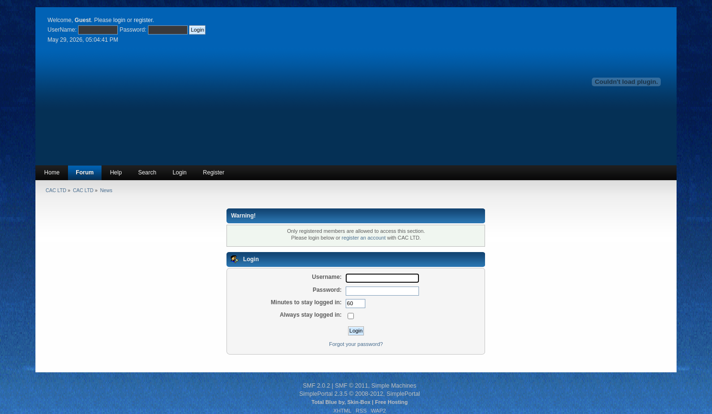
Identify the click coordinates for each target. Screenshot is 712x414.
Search (147, 172)
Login (179, 172)
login (119, 20)
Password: (133, 29)
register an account (364, 238)
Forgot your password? (356, 344)
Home (51, 172)
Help (116, 172)
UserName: (62, 29)
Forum (84, 172)
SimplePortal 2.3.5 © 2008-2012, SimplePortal (359, 394)
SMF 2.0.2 (316, 385)
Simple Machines (394, 385)
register (143, 20)
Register (214, 172)
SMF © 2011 (351, 385)
